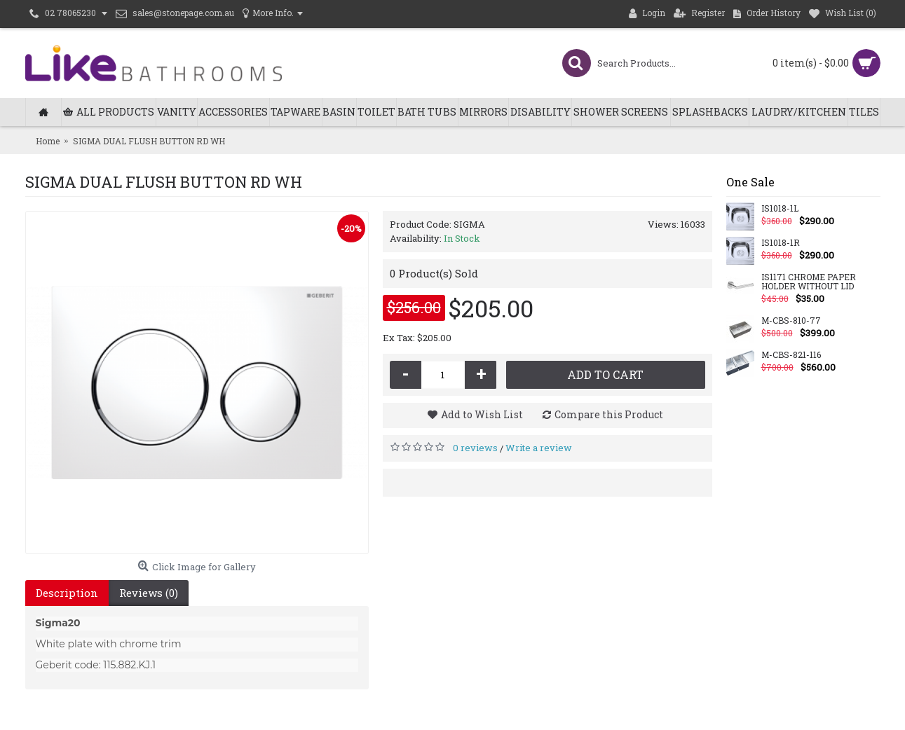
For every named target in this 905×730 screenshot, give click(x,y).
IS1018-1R (780, 243)
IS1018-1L (779, 209)
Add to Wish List (482, 414)
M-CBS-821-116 (791, 355)
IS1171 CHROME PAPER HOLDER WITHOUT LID (808, 282)
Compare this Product (608, 414)
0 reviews (475, 447)
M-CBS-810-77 (791, 321)
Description (67, 593)
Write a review (538, 447)
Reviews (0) (148, 593)
